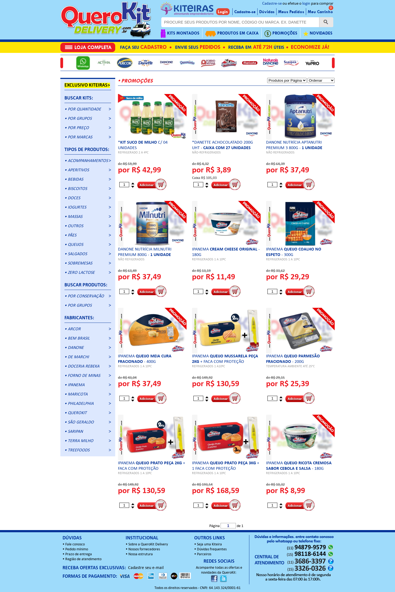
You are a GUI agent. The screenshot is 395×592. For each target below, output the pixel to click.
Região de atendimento (83, 559)
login (306, 4)
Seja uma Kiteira (209, 544)
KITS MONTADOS (179, 33)
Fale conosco (75, 544)
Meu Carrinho (320, 11)
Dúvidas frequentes (212, 549)
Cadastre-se (272, 4)
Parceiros (204, 554)
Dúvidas (267, 11)
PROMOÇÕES (280, 33)
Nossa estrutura (140, 554)
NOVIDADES (317, 33)
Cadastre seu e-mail (146, 568)
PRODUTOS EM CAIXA (232, 33)
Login (223, 11)
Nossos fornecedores (144, 549)
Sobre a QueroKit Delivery (148, 544)
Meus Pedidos (291, 11)
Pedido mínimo (76, 549)
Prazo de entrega (78, 554)
